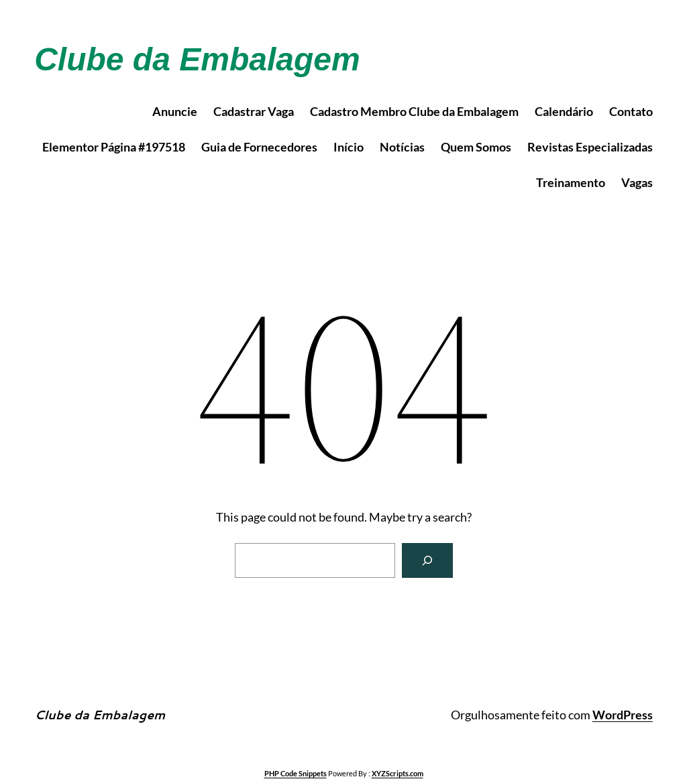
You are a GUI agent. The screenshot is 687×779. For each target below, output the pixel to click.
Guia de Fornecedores (259, 146)
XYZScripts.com (397, 773)
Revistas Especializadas (590, 146)
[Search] (427, 560)
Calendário (564, 111)
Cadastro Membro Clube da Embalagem (414, 111)
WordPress (622, 714)
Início (348, 146)
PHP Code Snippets (295, 773)
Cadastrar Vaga (253, 111)
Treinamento (570, 182)
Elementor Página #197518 (113, 146)
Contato (631, 111)
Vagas (637, 182)
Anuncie (174, 111)
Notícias (402, 146)
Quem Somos (476, 146)
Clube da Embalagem (197, 59)
